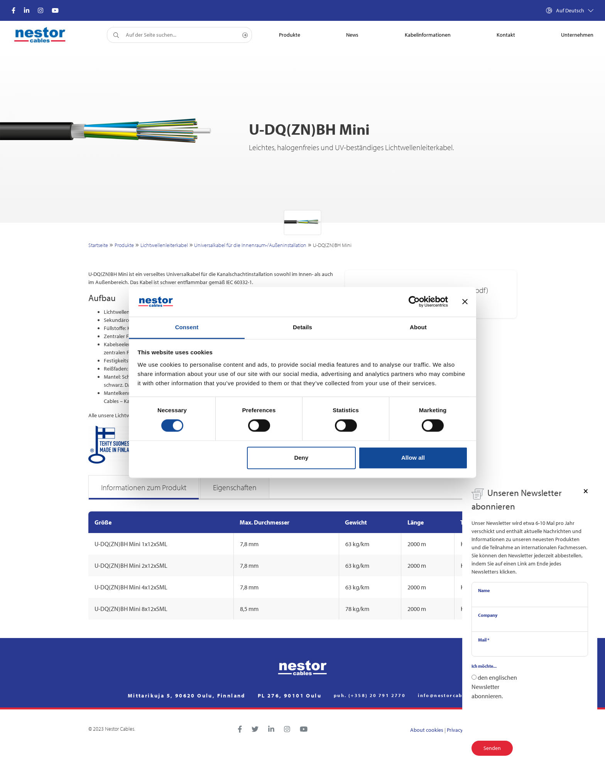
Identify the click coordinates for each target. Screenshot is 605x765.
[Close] (585, 490)
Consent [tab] (187, 327)
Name (484, 590)
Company (487, 615)
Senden (492, 748)
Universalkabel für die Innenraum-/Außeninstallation (250, 245)
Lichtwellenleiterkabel (164, 245)
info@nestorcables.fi (447, 695)
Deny (301, 457)
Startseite (98, 245)
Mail (483, 640)
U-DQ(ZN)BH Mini (332, 245)
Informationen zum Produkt (143, 487)
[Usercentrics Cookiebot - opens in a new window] (414, 302)
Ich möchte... (484, 666)
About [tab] (418, 327)
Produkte (124, 245)
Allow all (413, 457)
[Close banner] (465, 302)
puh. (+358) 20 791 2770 (370, 695)
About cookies (426, 729)
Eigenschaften (235, 487)
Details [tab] (302, 327)
